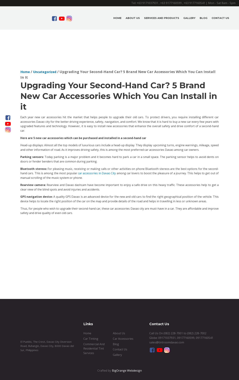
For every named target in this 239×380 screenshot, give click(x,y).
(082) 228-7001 (173, 333)
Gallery (189, 18)
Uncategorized (44, 72)
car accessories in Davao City (97, 173)
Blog (203, 18)
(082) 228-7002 (196, 333)
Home (117, 18)
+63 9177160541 (194, 3)
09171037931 (167, 338)
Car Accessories (123, 339)
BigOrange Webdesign (127, 370)
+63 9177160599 (171, 3)
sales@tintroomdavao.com (166, 342)
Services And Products (161, 18)
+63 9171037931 (147, 3)
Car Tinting (90, 339)
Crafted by (104, 370)
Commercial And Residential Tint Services (94, 348)
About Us (133, 18)
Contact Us (220, 18)
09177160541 (204, 338)
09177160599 (185, 338)
